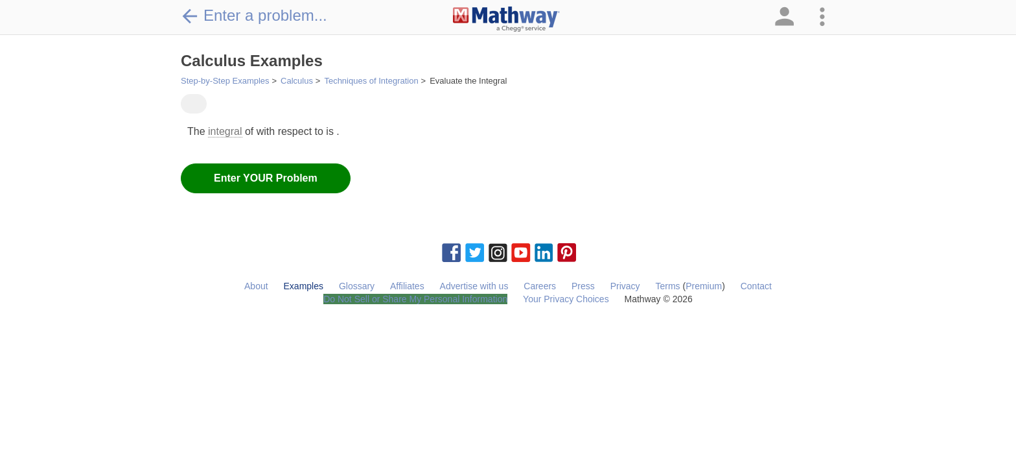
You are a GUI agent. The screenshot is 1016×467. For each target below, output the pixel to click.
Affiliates (407, 286)
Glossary (357, 286)
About (256, 286)
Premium (704, 286)
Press (583, 286)
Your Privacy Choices (566, 299)
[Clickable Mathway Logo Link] (506, 19)
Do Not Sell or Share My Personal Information (415, 299)
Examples (303, 286)
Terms (667, 286)
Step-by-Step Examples (225, 81)
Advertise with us (474, 286)
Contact (756, 286)
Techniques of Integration (371, 81)
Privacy (625, 286)
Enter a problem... (254, 15)
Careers (540, 286)
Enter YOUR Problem (266, 178)
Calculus (297, 81)
